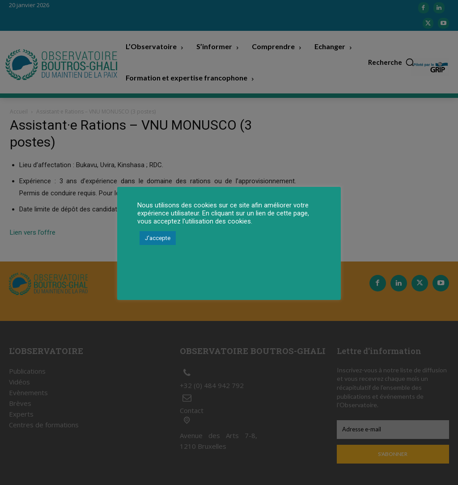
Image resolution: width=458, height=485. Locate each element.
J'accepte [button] (157, 238)
